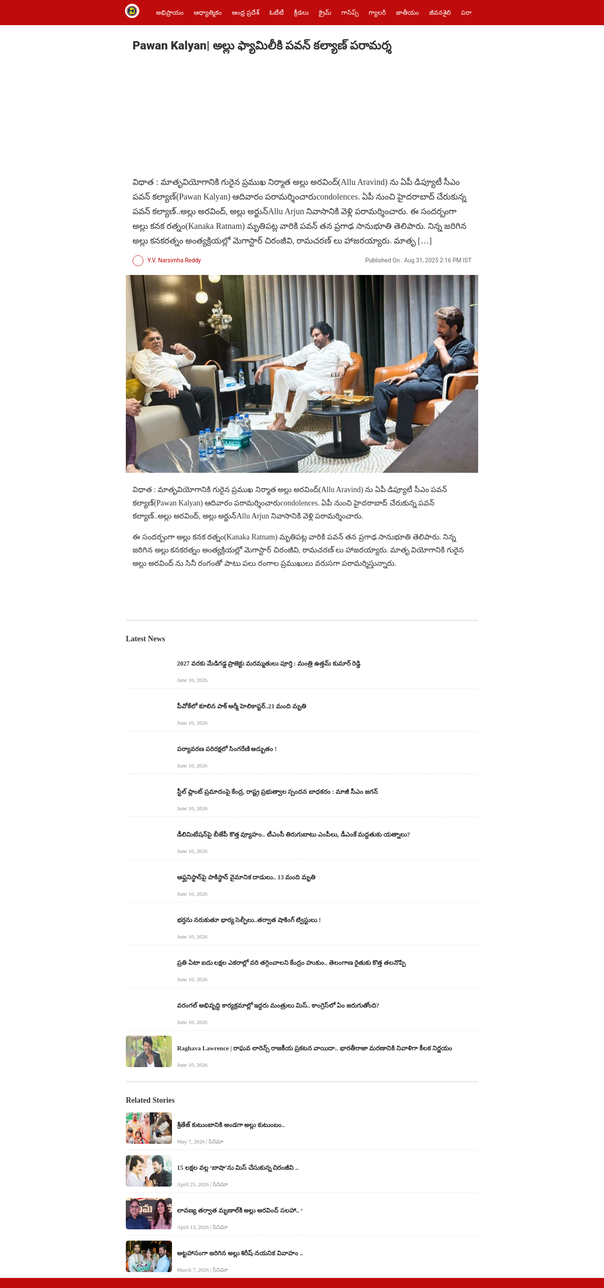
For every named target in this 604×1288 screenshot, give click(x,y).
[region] (195, 115)
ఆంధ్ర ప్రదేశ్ (245, 12)
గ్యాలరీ (377, 12)
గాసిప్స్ (350, 12)
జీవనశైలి (440, 12)
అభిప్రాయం (170, 12)
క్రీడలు (301, 12)
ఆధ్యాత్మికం (208, 12)
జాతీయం (407, 12)
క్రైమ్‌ (325, 12)
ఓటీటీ (276, 12)
